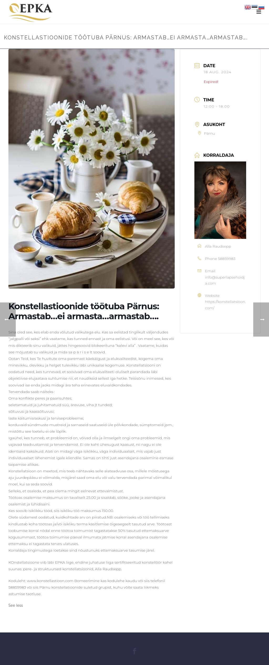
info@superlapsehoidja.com (225, 280)
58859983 (226, 258)
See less (15, 605)
